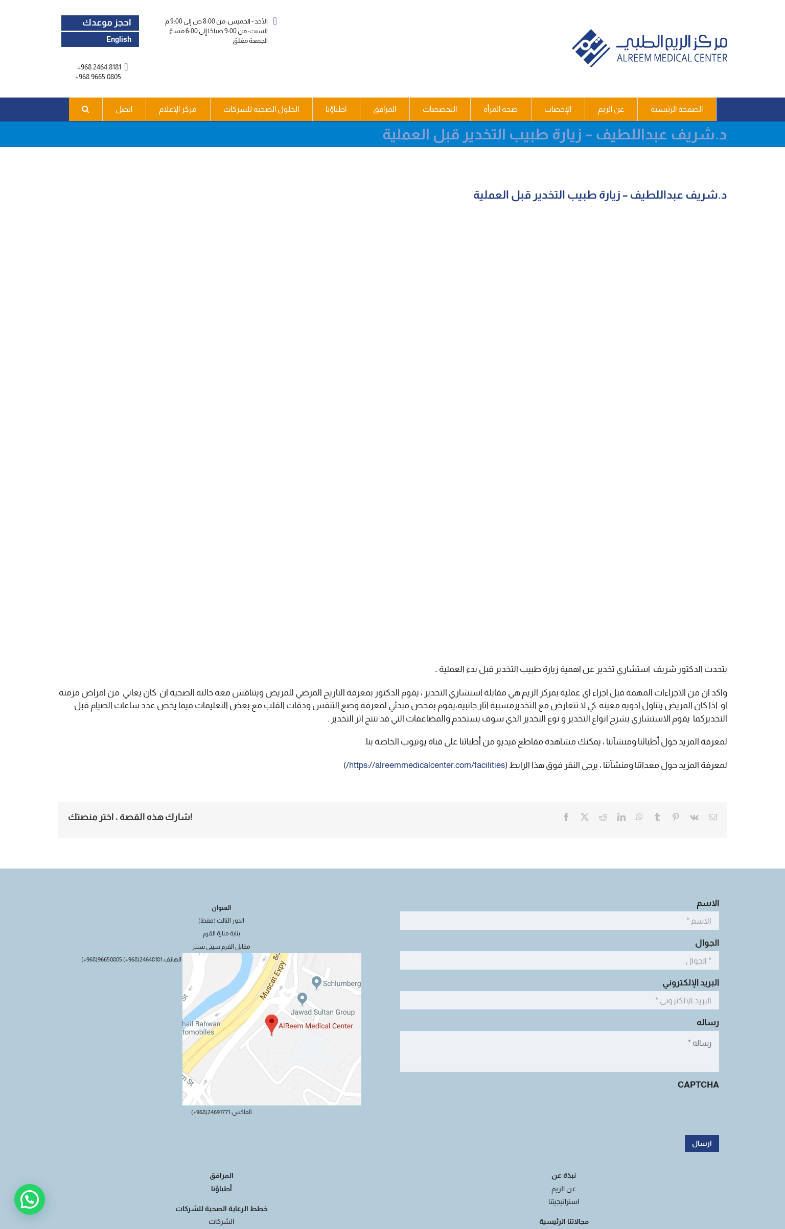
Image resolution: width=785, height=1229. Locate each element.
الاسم (705, 903)
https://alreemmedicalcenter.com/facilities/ (425, 765)
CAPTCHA (698, 1085)
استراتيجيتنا (563, 1201)
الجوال (704, 943)
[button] (86, 109)
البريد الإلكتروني (688, 982)
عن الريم (563, 1189)
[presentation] (641, 1114)
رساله (705, 1022)
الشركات (221, 1221)
